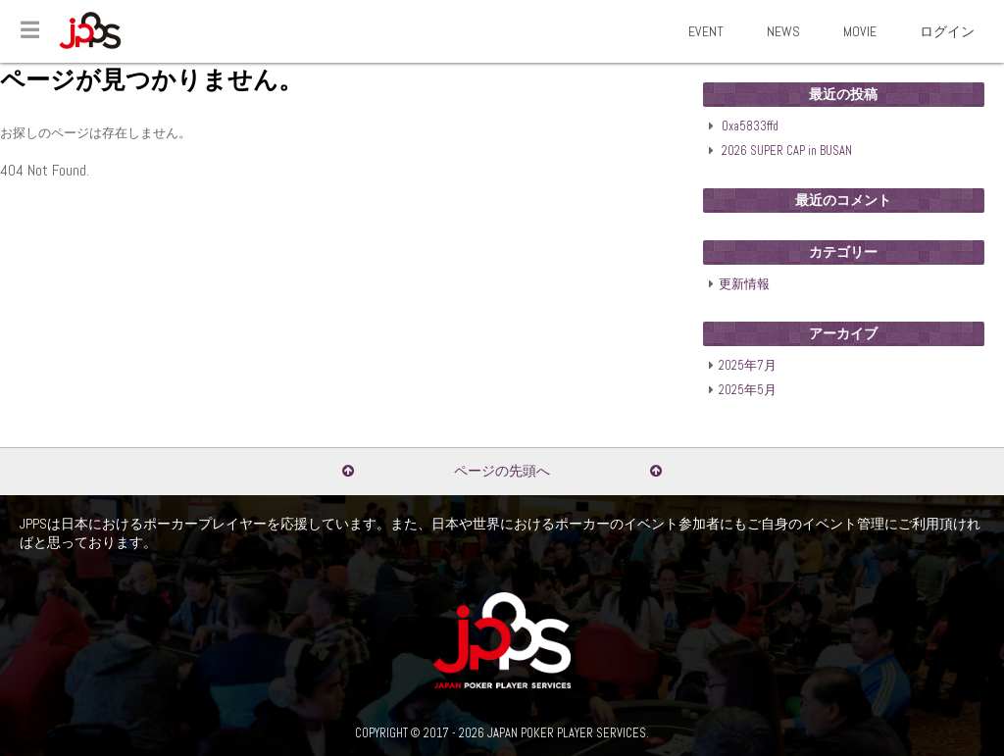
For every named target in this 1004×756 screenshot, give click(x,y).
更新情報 (744, 284)
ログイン (947, 31)
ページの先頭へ (502, 470)
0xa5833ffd (750, 126)
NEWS (783, 31)
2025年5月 (748, 390)
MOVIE (860, 31)
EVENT (706, 31)
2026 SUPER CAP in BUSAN (787, 151)
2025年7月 (748, 366)
